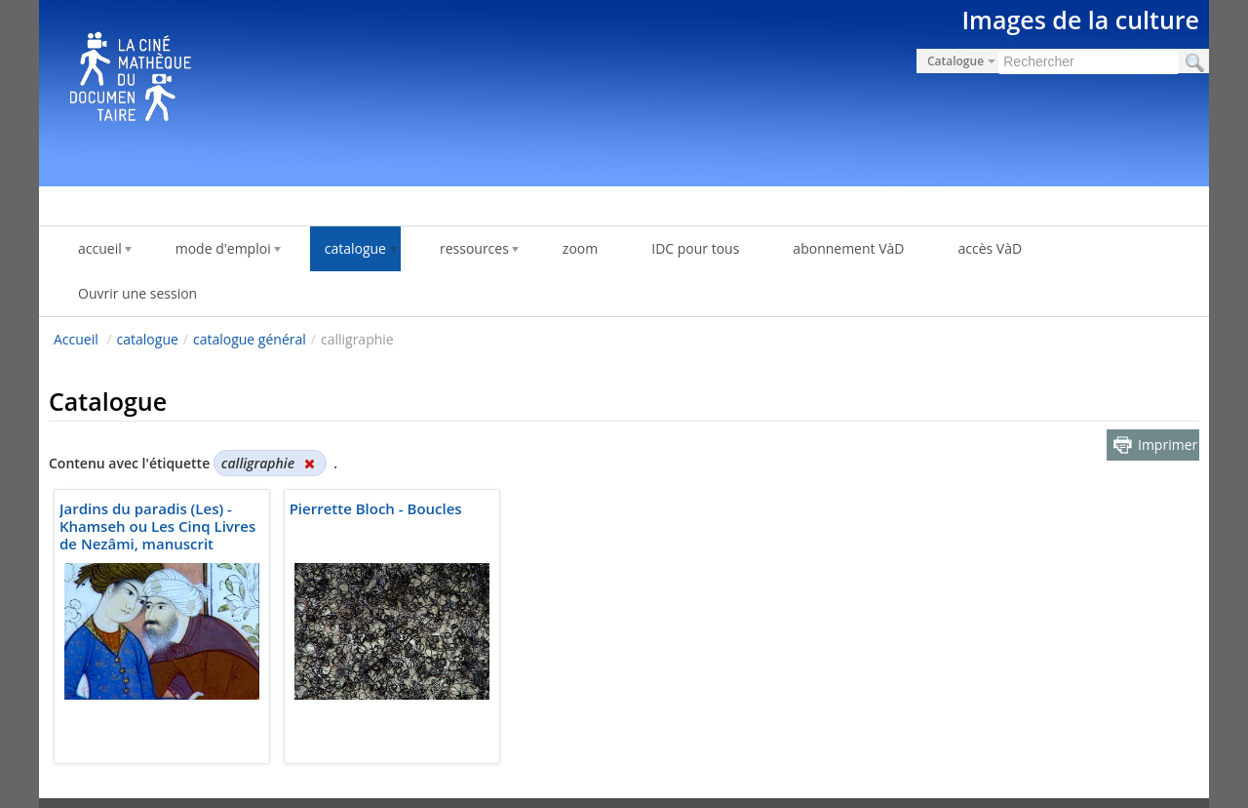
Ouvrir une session (137, 293)
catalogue (147, 339)
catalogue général (249, 339)
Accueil (76, 339)
